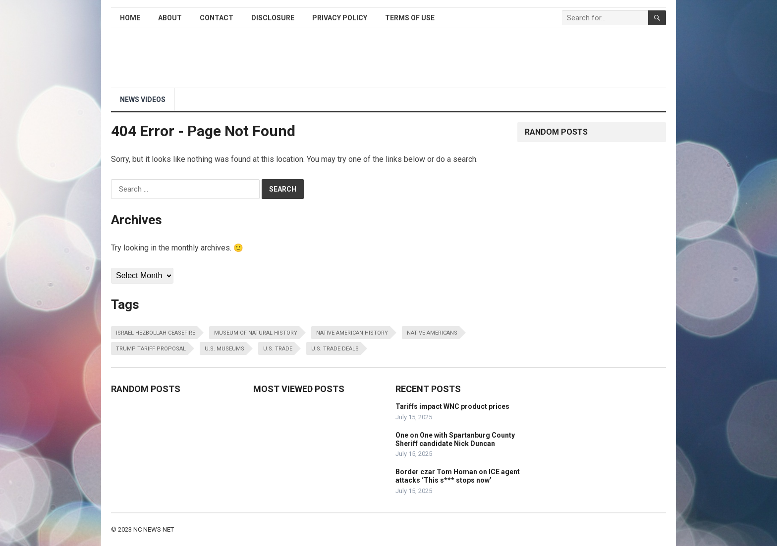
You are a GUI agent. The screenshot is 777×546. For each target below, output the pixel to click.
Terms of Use (410, 18)
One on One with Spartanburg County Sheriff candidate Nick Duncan (455, 439)
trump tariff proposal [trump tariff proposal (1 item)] (151, 349)
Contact (216, 18)
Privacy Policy (339, 18)
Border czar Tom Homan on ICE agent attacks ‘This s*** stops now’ (457, 476)
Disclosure (272, 18)
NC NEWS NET (153, 529)
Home (130, 18)
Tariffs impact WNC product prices (452, 406)
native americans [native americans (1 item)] (432, 333)
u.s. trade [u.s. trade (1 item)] (277, 349)
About (170, 18)
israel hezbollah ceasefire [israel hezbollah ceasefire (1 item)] (155, 333)
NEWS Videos (143, 99)
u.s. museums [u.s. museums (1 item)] (224, 349)
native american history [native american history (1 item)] (352, 333)
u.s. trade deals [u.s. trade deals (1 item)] (335, 349)
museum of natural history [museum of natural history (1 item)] (255, 333)
